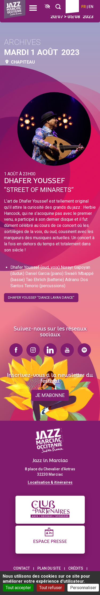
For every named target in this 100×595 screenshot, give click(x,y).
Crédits (75, 568)
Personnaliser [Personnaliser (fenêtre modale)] (83, 587)
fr (83, 7)
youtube (67, 350)
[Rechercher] (58, 7)
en (91, 7)
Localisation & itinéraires (50, 482)
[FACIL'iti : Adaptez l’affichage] (47, 6)
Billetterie (72, 6)
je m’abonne (50, 395)
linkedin (50, 350)
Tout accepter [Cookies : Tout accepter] (18, 587)
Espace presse (50, 542)
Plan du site (49, 568)
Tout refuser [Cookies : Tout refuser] (50, 587)
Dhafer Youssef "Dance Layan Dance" (41, 296)
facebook (16, 350)
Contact (21, 568)
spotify (84, 350)
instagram (33, 350)
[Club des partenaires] (50, 510)
